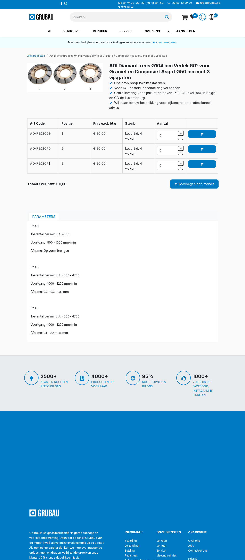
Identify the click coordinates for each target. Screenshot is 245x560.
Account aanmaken (165, 42)
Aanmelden (185, 31)
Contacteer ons (197, 550)
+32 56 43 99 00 (181, 2)
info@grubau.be (209, 2)
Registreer (131, 555)
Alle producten (36, 55)
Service (160, 550)
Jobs (191, 545)
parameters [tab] (43, 217)
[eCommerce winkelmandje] (185, 17)
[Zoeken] (167, 17)
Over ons (194, 541)
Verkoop (161, 541)
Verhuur (161, 545)
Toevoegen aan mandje (194, 184)
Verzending (132, 545)
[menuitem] (49, 31)
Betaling (130, 550)
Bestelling (131, 541)
